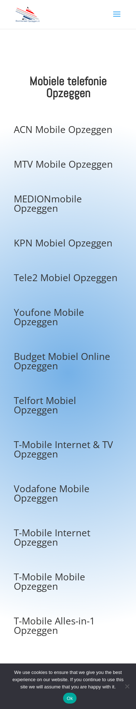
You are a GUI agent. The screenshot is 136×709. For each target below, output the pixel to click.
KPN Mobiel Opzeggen (63, 242)
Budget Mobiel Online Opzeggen (62, 361)
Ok (70, 698)
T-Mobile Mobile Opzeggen (49, 581)
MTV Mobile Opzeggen (63, 164)
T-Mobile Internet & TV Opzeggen (63, 449)
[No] (127, 686)
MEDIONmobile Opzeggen (48, 203)
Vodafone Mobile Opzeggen (52, 493)
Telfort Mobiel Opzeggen (45, 405)
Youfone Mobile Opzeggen (49, 317)
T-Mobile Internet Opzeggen (52, 537)
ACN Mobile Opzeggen (63, 129)
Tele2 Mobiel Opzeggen (66, 277)
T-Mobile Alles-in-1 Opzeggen (54, 625)
